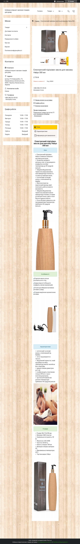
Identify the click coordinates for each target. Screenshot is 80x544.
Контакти (8, 35)
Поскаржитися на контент (45, 542)
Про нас (7, 43)
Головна (39, 11)
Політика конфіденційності (13, 50)
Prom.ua (49, 540)
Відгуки (7, 46)
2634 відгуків (60, 1)
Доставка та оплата (11, 31)
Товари (49, 11)
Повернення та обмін (11, 39)
